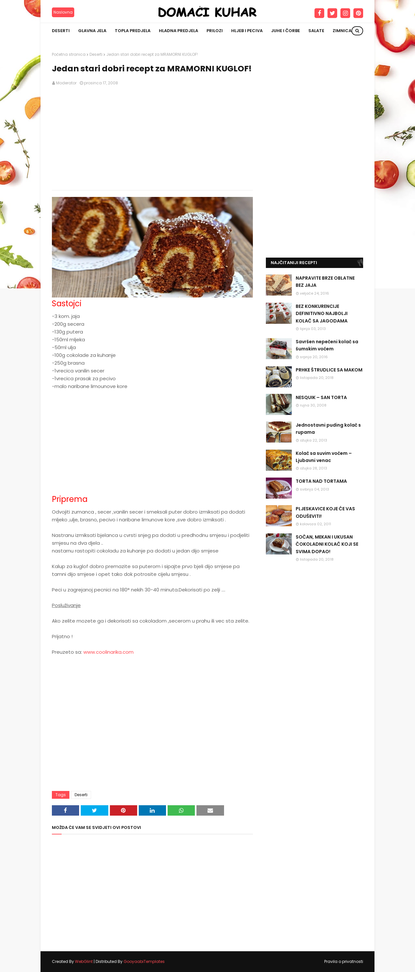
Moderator (66, 83)
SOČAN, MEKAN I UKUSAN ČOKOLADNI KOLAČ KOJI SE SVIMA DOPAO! (327, 544)
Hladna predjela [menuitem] (178, 31)
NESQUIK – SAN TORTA (321, 397)
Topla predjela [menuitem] (132, 31)
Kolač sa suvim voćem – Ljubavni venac (324, 457)
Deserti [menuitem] (61, 31)
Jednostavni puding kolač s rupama (328, 428)
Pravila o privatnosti (343, 961)
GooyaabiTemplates (144, 961)
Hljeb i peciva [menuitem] (247, 31)
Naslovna (63, 12)
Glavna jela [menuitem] (92, 31)
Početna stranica (69, 54)
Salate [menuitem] (316, 31)
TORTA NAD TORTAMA (321, 481)
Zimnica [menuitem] (342, 31)
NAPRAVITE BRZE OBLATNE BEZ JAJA (325, 281)
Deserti (95, 54)
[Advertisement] (152, 138)
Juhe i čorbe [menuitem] (285, 31)
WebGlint (84, 961)
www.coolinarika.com (108, 652)
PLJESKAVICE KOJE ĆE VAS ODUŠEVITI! (325, 512)
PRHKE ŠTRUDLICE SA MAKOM (329, 370)
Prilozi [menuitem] (215, 31)
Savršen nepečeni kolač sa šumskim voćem (327, 345)
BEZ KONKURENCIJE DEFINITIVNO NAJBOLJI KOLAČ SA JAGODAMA (322, 313)
